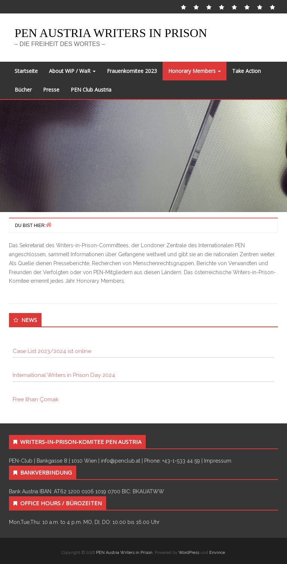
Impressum (217, 461)
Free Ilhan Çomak (36, 399)
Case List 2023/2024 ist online (52, 351)
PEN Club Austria (91, 89)
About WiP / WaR (72, 70)
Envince (217, 552)
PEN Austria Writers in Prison (111, 33)
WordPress (189, 552)
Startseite (26, 70)
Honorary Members (194, 70)
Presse (51, 89)
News (29, 320)
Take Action (246, 70)
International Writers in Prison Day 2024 (64, 375)
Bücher (23, 89)
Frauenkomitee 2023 (132, 70)
